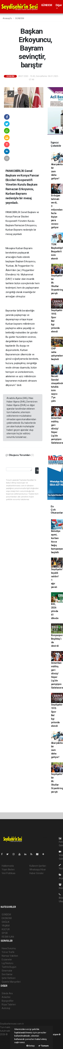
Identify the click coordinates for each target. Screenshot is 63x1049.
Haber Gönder (36, 873)
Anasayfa (7, 18)
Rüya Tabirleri (9, 1004)
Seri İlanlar (7, 974)
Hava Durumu (9, 948)
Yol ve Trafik (8, 952)
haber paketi (6, 1038)
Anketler (6, 997)
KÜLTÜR (6, 929)
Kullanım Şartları (37, 865)
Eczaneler (7, 959)
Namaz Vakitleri (10, 955)
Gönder (37, 470)
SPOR (5, 933)
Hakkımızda (8, 865)
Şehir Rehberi (8, 978)
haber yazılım (7, 1041)
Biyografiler (8, 1000)
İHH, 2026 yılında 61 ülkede (54, 611)
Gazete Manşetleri (11, 981)
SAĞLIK (5, 922)
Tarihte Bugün (9, 967)
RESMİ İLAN (8, 936)
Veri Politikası (8, 873)
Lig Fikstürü (7, 963)
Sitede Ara (7, 993)
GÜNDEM (46, 5)
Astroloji (6, 1008)
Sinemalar (7, 970)
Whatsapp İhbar (37, 869)
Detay (30, 1045)
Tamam (43, 1045)
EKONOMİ (7, 918)
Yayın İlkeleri (8, 869)
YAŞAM (6, 925)
